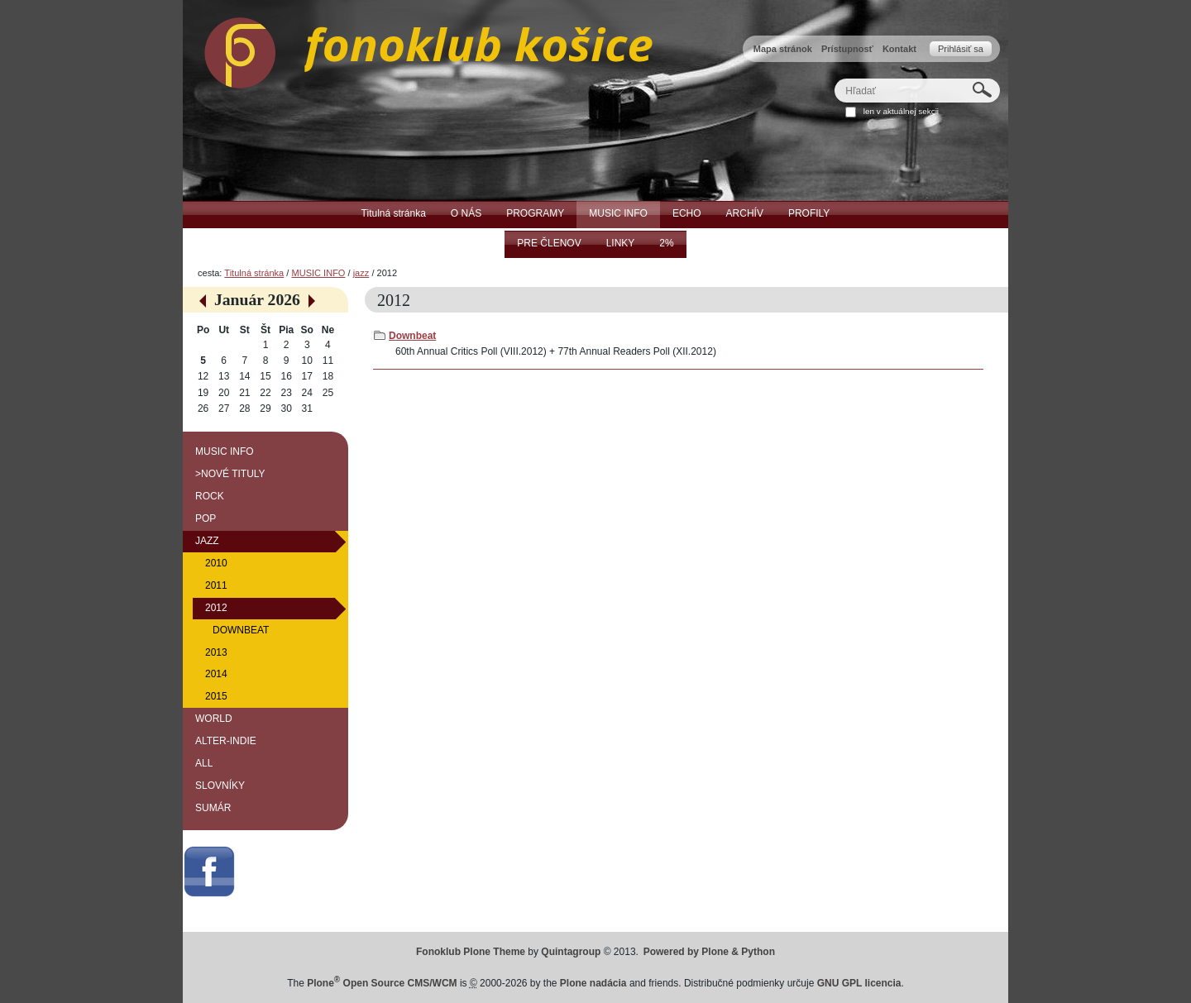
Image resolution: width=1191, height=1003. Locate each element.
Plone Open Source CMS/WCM (382, 983)
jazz (361, 273)
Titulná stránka (254, 273)
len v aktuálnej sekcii (901, 111)
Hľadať (834, 78)
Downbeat (412, 335)
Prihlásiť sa (960, 49)
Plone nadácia (593, 983)
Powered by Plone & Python (709, 952)
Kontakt (899, 49)
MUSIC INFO (318, 273)
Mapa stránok (782, 49)
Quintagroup (570, 952)
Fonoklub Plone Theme (470, 952)
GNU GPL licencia (859, 983)
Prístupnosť (847, 49)
